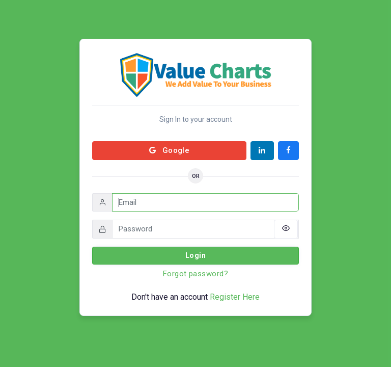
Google (169, 150)
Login (195, 255)
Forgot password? (195, 273)
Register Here (235, 297)
